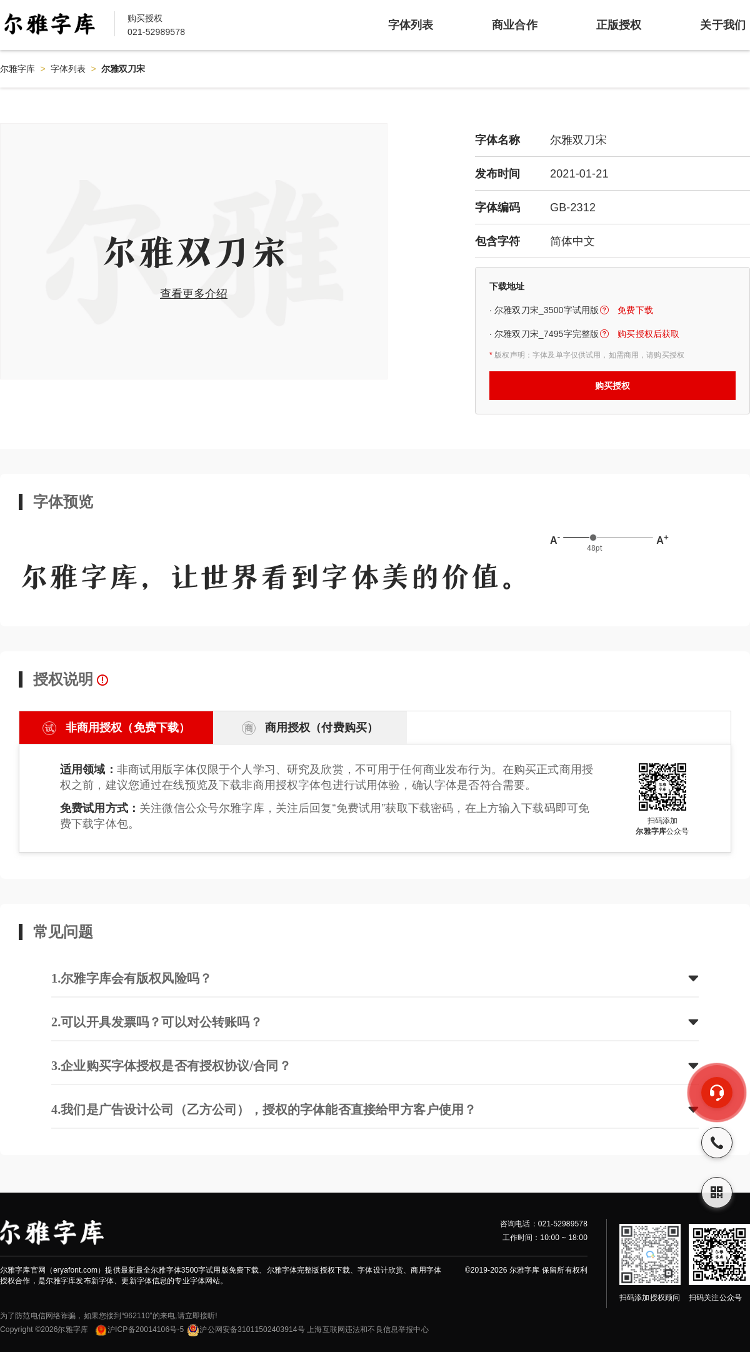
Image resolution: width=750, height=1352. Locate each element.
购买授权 (613, 386)
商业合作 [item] (515, 25)
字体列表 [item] (411, 25)
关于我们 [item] (723, 25)
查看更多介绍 (194, 294)
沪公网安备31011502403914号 (245, 1329)
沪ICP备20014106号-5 (139, 1329)
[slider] (593, 537)
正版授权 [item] (619, 25)
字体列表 (68, 69)
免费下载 (635, 310)
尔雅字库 (18, 69)
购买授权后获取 (648, 334)
